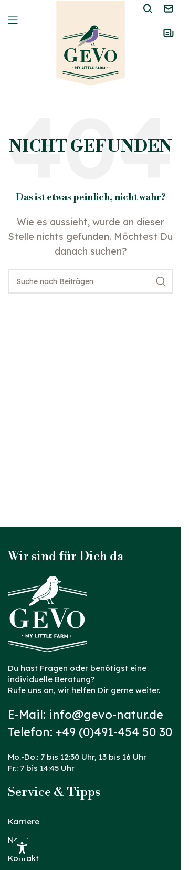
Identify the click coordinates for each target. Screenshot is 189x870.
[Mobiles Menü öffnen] (13, 19)
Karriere (23, 821)
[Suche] (90, 281)
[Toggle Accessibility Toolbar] (22, 847)
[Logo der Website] (90, 42)
